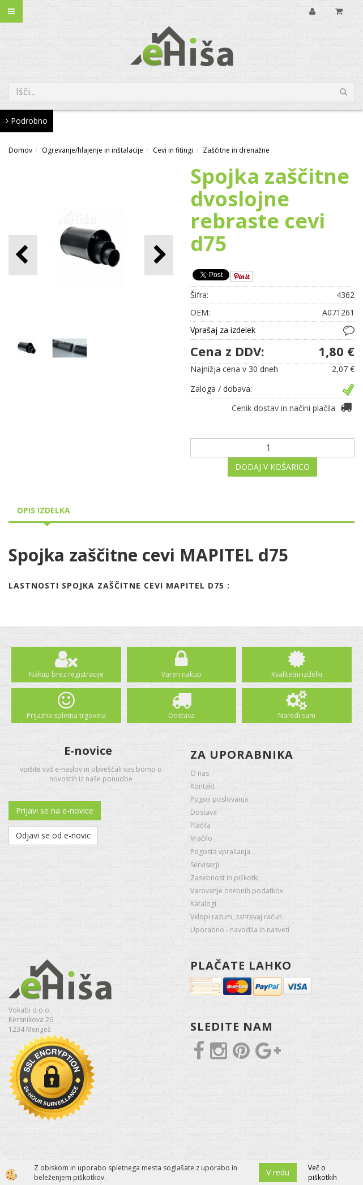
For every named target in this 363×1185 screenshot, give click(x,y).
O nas (199, 773)
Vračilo (201, 838)
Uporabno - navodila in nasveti (239, 930)
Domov (20, 150)
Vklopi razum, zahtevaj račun (236, 917)
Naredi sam (296, 715)
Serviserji (204, 865)
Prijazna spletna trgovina (66, 715)
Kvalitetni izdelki (296, 674)
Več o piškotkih (322, 1172)
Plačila (200, 825)
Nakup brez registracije (66, 674)
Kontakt (202, 786)
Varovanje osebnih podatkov (236, 891)
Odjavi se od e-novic (53, 835)
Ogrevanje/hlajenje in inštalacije (92, 150)
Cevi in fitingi (173, 150)
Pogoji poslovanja (219, 799)
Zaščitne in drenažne (236, 150)
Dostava (181, 715)
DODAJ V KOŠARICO (272, 466)
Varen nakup (181, 674)
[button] (158, 255)
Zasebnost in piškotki (224, 878)
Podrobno (27, 120)
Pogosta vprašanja (220, 852)
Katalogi (203, 904)
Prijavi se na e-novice (54, 810)
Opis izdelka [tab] (43, 510)
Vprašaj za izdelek (222, 330)
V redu (277, 1172)
